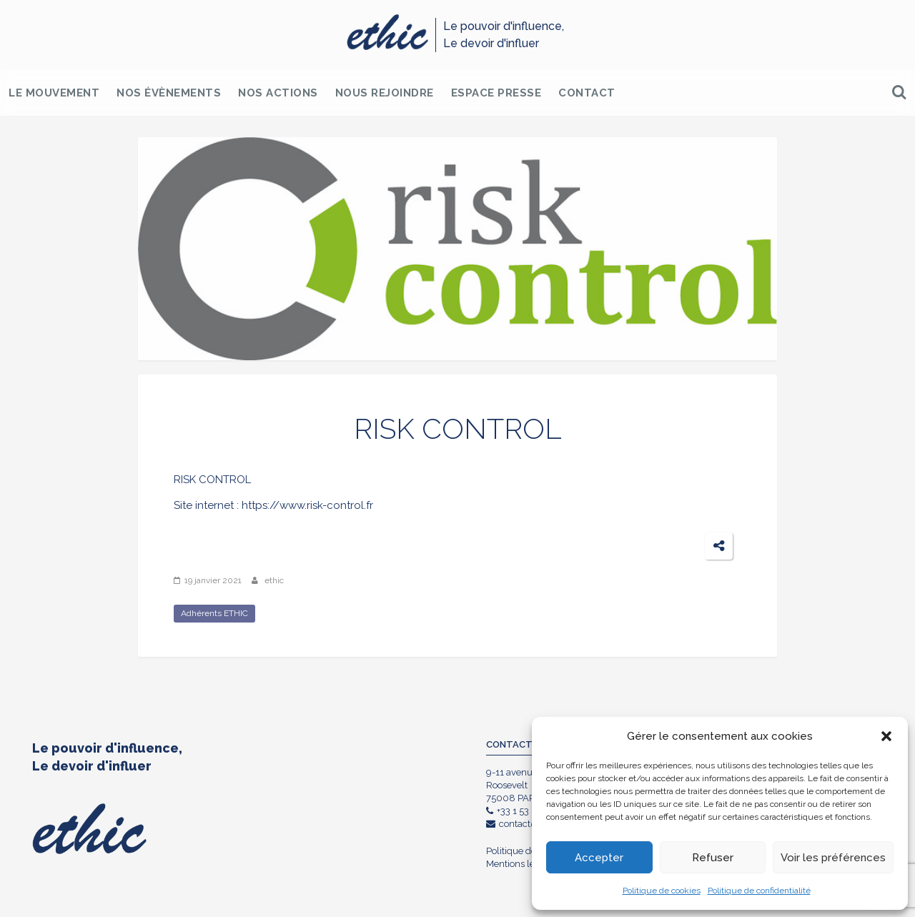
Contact (586, 92)
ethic (274, 580)
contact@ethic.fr (527, 823)
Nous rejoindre (384, 92)
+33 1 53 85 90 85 (528, 811)
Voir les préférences (833, 857)
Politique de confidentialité (759, 891)
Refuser (712, 857)
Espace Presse (496, 92)
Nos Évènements (169, 92)
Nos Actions (278, 92)
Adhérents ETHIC (214, 613)
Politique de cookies (662, 891)
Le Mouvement (54, 92)
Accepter (599, 857)
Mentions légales (522, 863)
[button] (886, 736)
